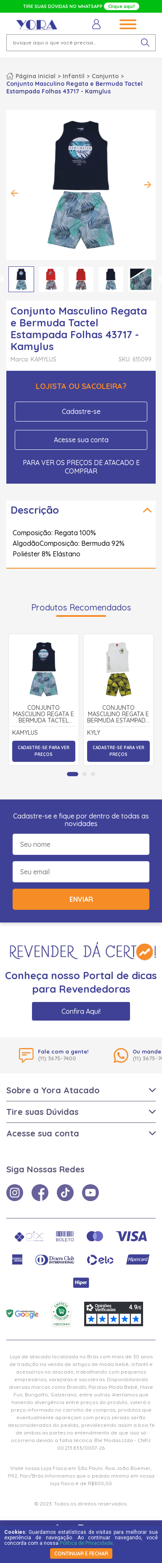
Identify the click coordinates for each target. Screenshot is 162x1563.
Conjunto (105, 76)
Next (147, 184)
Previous (14, 193)
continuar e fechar (81, 1553)
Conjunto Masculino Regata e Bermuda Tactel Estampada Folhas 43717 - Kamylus (43, 714)
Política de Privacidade (86, 1543)
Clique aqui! (121, 6)
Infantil (74, 76)
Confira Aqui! (81, 1011)
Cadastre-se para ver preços (43, 751)
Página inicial (36, 76)
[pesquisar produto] (145, 42)
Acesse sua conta (81, 439)
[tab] (72, 774)
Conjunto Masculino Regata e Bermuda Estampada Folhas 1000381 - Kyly (118, 714)
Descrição (35, 510)
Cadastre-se (81, 411)
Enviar (81, 899)
